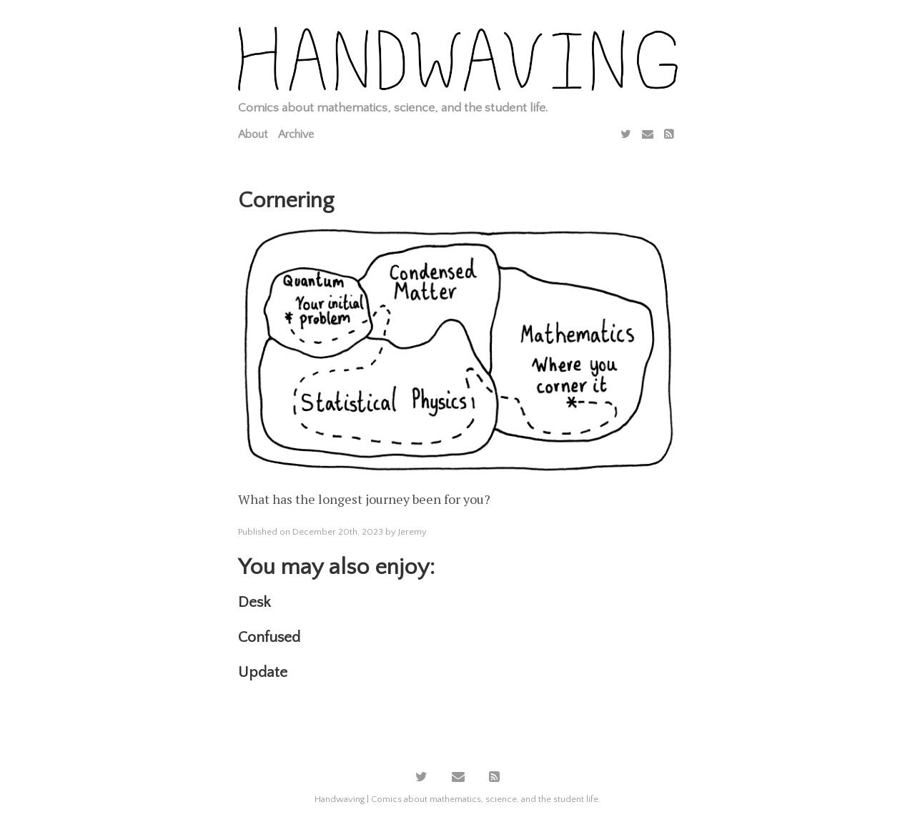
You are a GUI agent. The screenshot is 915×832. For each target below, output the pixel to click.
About (252, 134)
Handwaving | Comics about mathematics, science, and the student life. (457, 799)
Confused (269, 637)
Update (262, 672)
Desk (254, 602)
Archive (296, 134)
